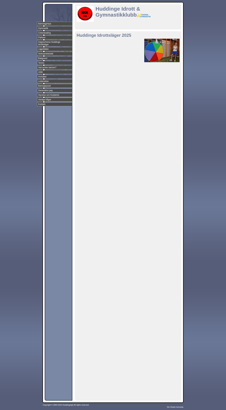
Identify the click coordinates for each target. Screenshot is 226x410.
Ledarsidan (43, 81)
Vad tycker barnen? (47, 67)
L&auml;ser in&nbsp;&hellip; (133, 218)
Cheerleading (44, 33)
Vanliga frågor (44, 99)
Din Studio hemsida (175, 407)
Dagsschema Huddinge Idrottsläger (49, 43)
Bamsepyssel (44, 86)
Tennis (41, 63)
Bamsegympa (44, 23)
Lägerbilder (43, 49)
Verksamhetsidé (45, 53)
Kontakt (41, 104)
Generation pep (45, 90)
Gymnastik (43, 28)
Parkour (42, 37)
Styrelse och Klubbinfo (48, 95)
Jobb (40, 72)
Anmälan (42, 76)
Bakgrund (42, 58)
